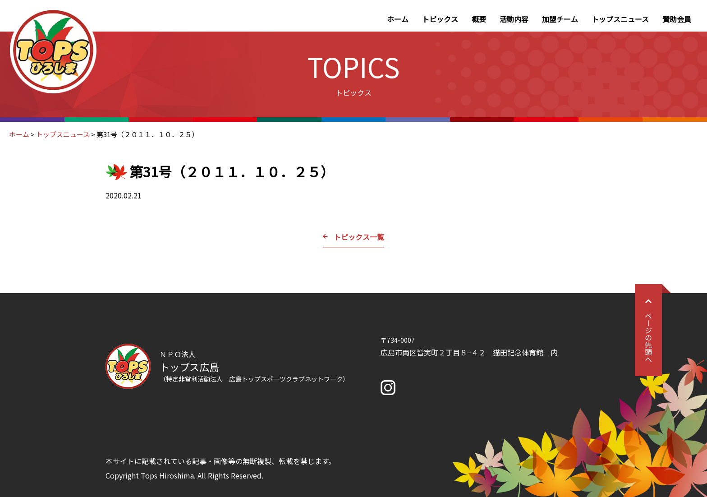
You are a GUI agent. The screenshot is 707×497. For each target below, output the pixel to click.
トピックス (440, 19)
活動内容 (514, 19)
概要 (479, 19)
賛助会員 (676, 19)
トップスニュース (620, 19)
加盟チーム (560, 19)
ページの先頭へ (648, 330)
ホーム (398, 19)
